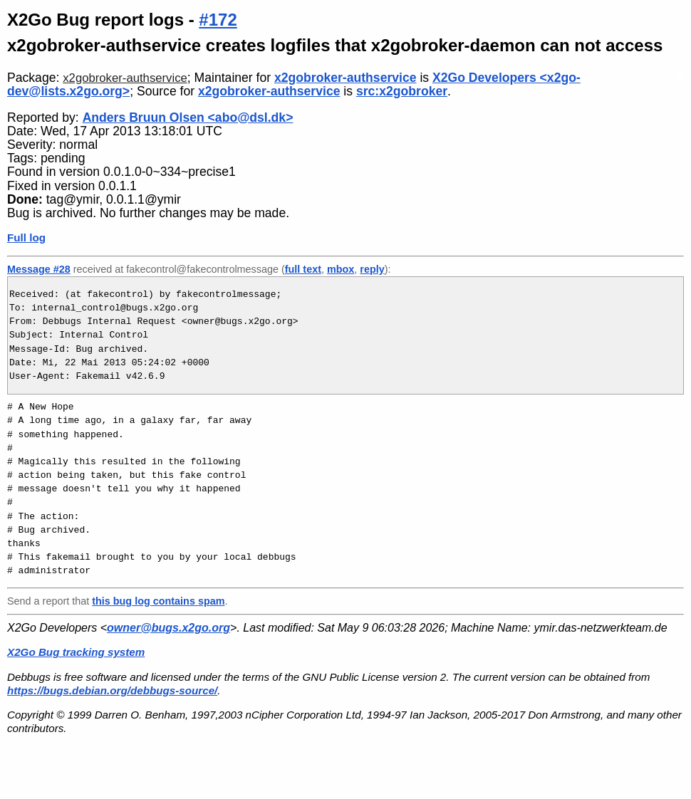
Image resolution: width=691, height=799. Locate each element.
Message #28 (39, 269)
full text (303, 269)
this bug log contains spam (158, 601)
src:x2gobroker (401, 91)
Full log (26, 237)
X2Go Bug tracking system (76, 652)
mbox (340, 269)
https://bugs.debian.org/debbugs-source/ (112, 690)
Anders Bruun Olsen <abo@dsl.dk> (188, 117)
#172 (218, 19)
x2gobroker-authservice (125, 78)
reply (372, 269)
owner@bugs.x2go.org (168, 628)
